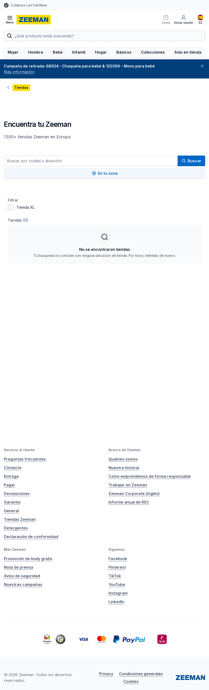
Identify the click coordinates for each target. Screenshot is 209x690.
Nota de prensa (18, 567)
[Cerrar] (202, 66)
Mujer (13, 52)
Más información (19, 71)
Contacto (13, 467)
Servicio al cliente (19, 450)
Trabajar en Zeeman (127, 484)
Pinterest (117, 567)
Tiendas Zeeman (20, 519)
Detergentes (16, 528)
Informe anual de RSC (128, 502)
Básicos (123, 52)
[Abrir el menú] (10, 19)
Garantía (12, 502)
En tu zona (105, 173)
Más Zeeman (15, 549)
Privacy (106, 673)
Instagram (118, 593)
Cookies (131, 681)
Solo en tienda (187, 52)
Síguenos (116, 549)
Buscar (191, 160)
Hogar (101, 52)
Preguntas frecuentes (25, 459)
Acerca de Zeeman (124, 450)
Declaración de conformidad (31, 536)
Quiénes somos (123, 459)
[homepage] (34, 19)
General (11, 510)
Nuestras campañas (23, 584)
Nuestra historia (123, 467)
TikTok (114, 575)
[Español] (200, 19)
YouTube (116, 584)
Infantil (78, 52)
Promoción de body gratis (28, 558)
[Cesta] (165, 19)
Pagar (9, 484)
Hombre (35, 52)
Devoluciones (17, 493)
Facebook (117, 558)
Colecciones (153, 52)
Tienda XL (21, 207)
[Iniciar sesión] (183, 19)
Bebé (58, 52)
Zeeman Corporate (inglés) (134, 493)
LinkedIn (116, 601)
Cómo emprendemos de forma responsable (149, 476)
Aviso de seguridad (22, 575)
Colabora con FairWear (29, 5)
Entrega (11, 476)
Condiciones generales (141, 673)
